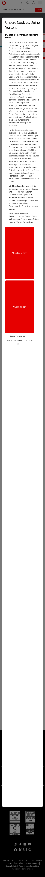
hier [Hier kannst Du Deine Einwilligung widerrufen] (18, 65)
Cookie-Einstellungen (18, 336)
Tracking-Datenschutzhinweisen (20, 222)
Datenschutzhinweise (14, 340)
